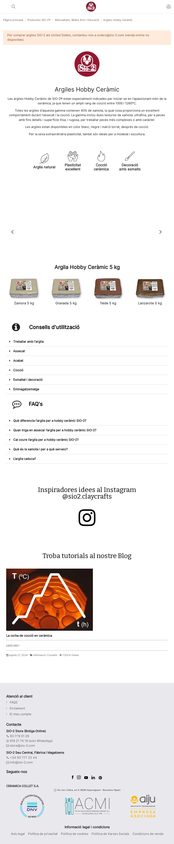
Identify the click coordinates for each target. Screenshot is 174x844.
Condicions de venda (148, 834)
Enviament (17, 708)
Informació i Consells (45, 655)
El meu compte (20, 714)
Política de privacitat (43, 834)
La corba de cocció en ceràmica (29, 636)
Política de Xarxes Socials (110, 834)
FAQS (14, 702)
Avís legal (18, 834)
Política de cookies (74, 834)
